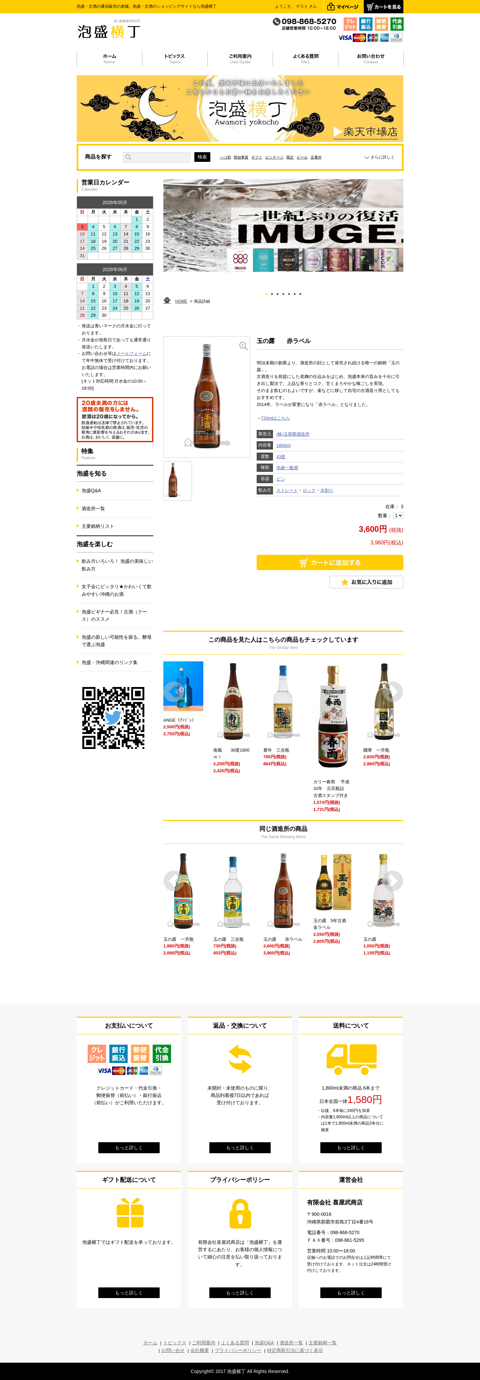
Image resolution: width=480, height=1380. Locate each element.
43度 (280, 456)
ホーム (150, 1342)
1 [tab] (266, 293)
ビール (302, 157)
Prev (173, 691)
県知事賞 (241, 157)
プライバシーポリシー (238, 1350)
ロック (309, 490)
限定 (290, 157)
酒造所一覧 (93, 508)
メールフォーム (131, 353)
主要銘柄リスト (98, 526)
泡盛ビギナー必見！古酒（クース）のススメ (114, 615)
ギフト (256, 157)
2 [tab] (272, 293)
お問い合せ (173, 1350)
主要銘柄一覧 (323, 1342)
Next (392, 691)
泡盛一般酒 (287, 467)
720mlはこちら (275, 418)
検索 (202, 157)
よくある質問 (235, 1342)
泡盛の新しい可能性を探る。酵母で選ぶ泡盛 (117, 640)
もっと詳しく (129, 1147)
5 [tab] (289, 293)
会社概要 (199, 1350)
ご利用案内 (203, 1342)
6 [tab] (295, 293)
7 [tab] (300, 293)
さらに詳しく (383, 157)
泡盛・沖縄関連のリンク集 (110, 662)
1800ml (283, 445)
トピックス (174, 1342)
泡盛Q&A (91, 490)
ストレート (287, 490)
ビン (280, 479)
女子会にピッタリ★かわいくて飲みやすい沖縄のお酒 (117, 590)
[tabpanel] (283, 225)
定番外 (316, 157)
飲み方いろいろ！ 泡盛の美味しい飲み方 (117, 564)
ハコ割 (225, 157)
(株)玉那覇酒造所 (293, 434)
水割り (326, 490)
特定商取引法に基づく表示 (295, 1350)
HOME (181, 301)
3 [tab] (278, 293)
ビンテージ (274, 157)
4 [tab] (283, 293)
